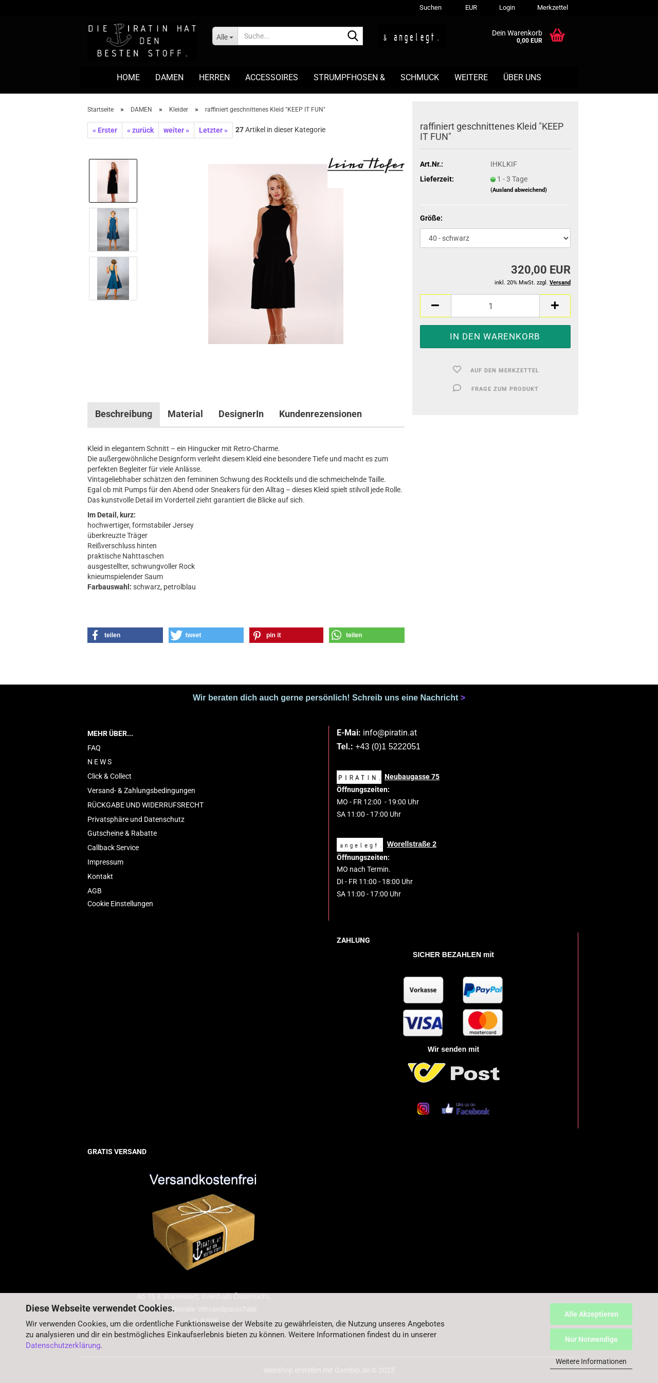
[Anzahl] (495, 305)
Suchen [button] (430, 7)
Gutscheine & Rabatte (122, 833)
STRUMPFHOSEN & (349, 77)
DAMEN (169, 77)
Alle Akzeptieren (591, 1314)
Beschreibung (123, 413)
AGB (94, 891)
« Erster (105, 130)
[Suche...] (224, 36)
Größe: (431, 218)
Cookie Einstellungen (120, 904)
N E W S (99, 762)
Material (185, 413)
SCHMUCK (419, 77)
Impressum (105, 862)
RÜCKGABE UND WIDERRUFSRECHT (145, 805)
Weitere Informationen (591, 1361)
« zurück (140, 130)
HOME (128, 77)
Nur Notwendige (591, 1339)
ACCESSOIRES (271, 77)
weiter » (176, 130)
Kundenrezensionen (320, 413)
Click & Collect (109, 776)
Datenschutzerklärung (63, 1345)
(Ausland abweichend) (518, 190)
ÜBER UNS (522, 77)
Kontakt (100, 876)
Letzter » (213, 130)
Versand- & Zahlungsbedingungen (141, 790)
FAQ (94, 748)
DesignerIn (241, 413)
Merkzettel (552, 7)
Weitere (471, 77)
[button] (469, 7)
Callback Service (113, 847)
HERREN (214, 77)
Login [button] (506, 7)
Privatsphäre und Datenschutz (136, 819)
